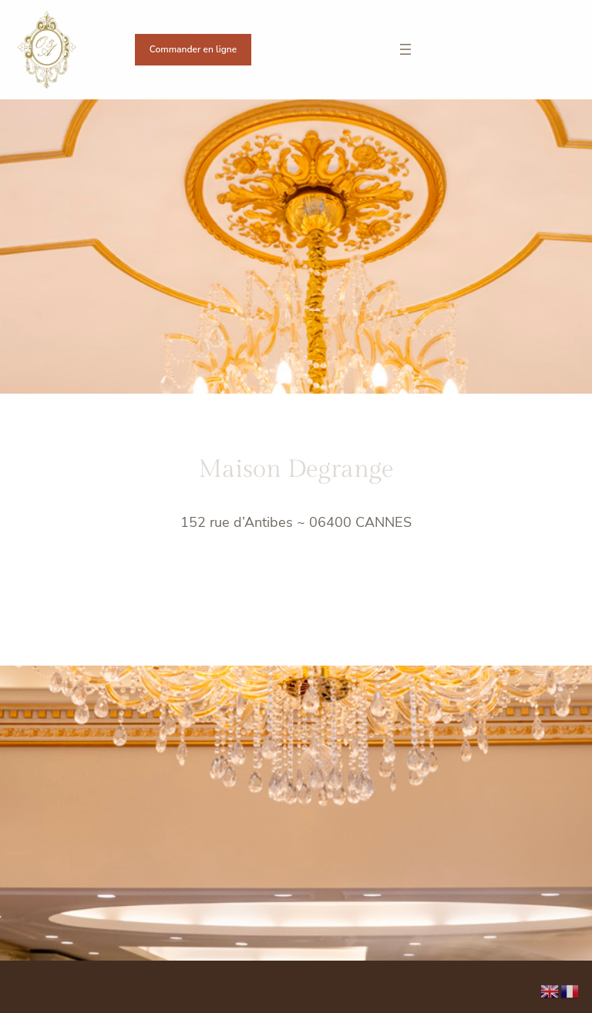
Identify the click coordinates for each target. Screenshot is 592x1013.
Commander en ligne (193, 49)
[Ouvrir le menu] (405, 49)
